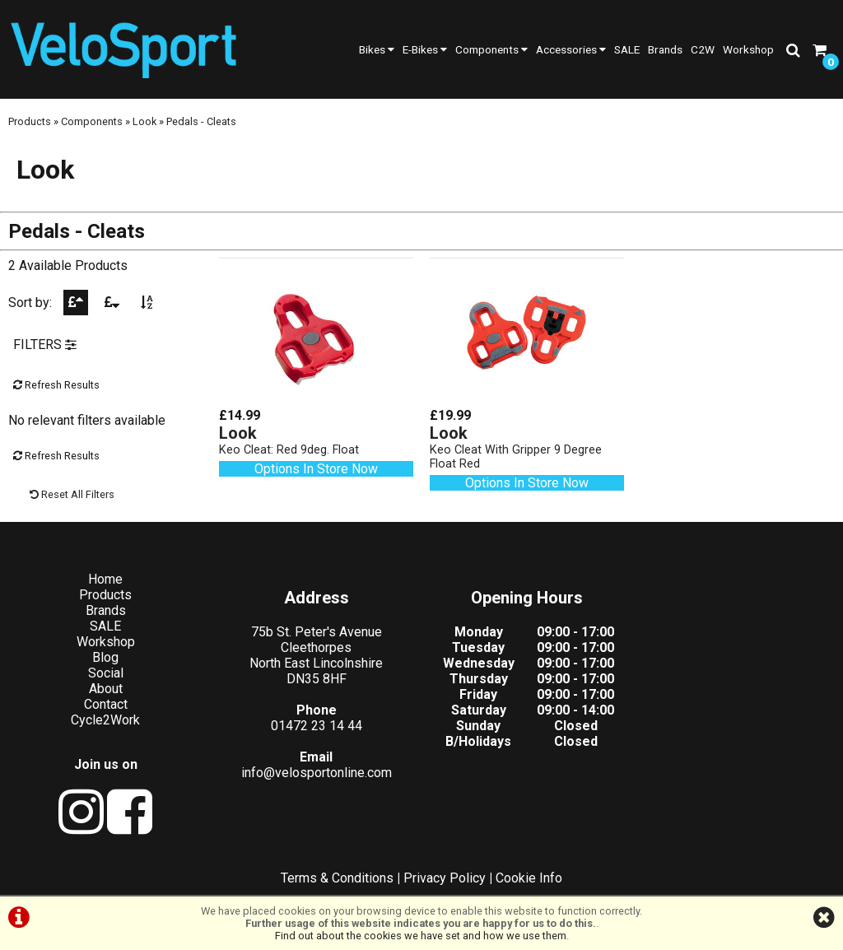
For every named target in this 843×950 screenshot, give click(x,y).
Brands (665, 49)
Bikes (376, 49)
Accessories (571, 49)
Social (105, 673)
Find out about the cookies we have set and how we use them (420, 935)
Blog (105, 657)
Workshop (748, 49)
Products (29, 121)
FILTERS (45, 344)
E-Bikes (425, 49)
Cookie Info (529, 878)
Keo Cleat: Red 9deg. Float (289, 450)
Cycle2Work (105, 720)
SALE (627, 49)
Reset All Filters (72, 494)
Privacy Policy (444, 878)
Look (144, 121)
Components (491, 49)
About (106, 688)
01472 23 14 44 (316, 725)
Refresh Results (56, 385)
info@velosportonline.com (316, 772)
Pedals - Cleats (201, 121)
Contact (106, 704)
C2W (703, 49)
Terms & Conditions (337, 878)
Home (105, 579)
